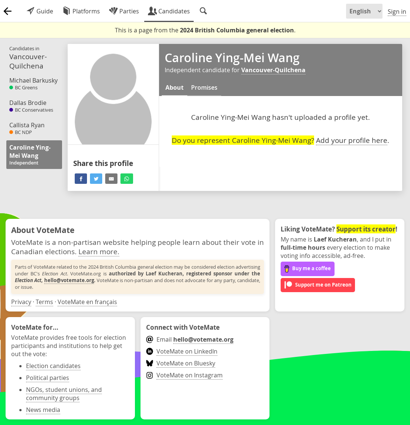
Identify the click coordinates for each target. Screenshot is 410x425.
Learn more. (98, 251)
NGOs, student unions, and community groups (64, 394)
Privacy (21, 302)
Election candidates (53, 366)
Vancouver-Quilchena (273, 70)
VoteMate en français (87, 302)
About (174, 87)
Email (189, 339)
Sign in (397, 11)
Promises (204, 87)
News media (43, 410)
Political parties (47, 378)
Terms (44, 302)
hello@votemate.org (69, 280)
